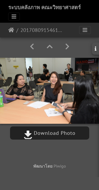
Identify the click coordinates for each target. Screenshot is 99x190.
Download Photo (50, 133)
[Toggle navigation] (14, 17)
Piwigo (60, 166)
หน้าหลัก (11, 30)
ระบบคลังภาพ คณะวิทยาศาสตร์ (44, 7)
